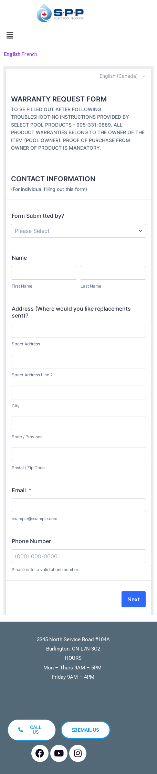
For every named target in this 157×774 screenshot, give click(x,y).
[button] (9, 35)
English (11, 54)
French (29, 54)
